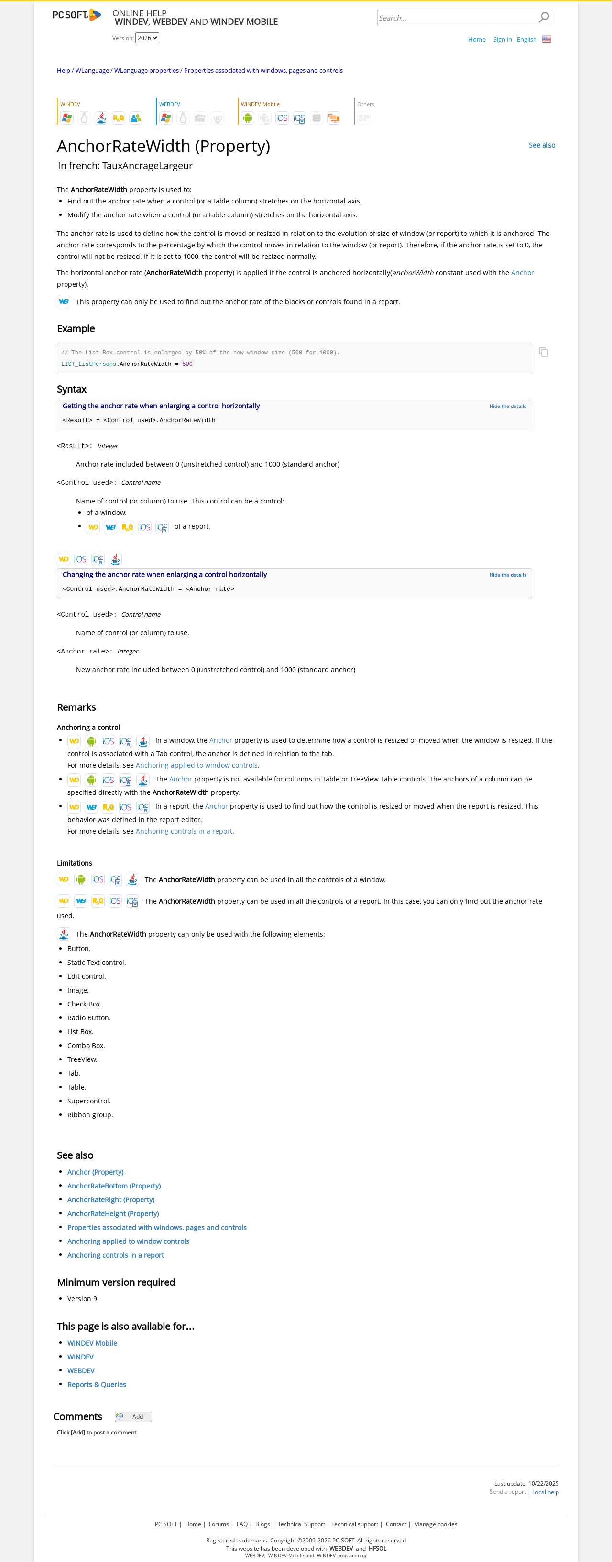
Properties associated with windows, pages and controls (263, 70)
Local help (545, 1493)
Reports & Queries (96, 1385)
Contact (396, 1524)
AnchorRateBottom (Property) (114, 1186)
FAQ (242, 1524)
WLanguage (92, 70)
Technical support (354, 1524)
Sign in (502, 39)
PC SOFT (166, 1524)
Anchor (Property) (95, 1172)
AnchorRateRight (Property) (110, 1200)
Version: (123, 38)
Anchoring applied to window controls (197, 765)
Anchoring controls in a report (184, 831)
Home (477, 39)
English (527, 39)
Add (129, 1417)
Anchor (522, 272)
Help (63, 70)
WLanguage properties (146, 70)
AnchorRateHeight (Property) (113, 1214)
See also (542, 145)
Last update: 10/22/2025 (526, 1484)
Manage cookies (436, 1524)
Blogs (262, 1524)
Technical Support (301, 1524)
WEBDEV (80, 1371)
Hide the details (508, 407)
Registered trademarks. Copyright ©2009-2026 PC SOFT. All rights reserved (306, 1540)
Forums (219, 1524)
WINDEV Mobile (92, 1343)
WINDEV (80, 1357)
